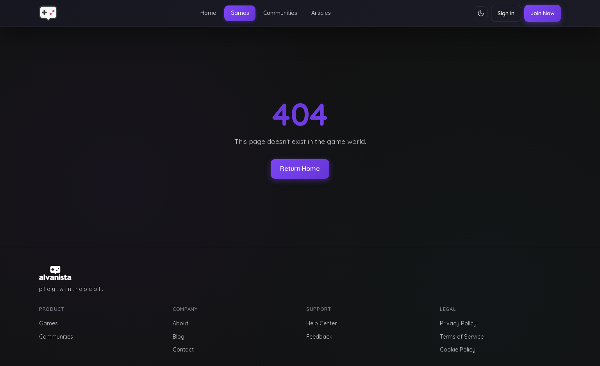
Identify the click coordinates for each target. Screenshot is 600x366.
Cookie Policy (457, 349)
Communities (280, 12)
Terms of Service (462, 336)
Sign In (506, 13)
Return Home (300, 168)
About (180, 323)
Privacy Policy (458, 323)
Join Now (542, 13)
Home (208, 12)
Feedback (319, 336)
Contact (183, 349)
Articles (321, 12)
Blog (178, 336)
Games (239, 12)
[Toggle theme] (481, 13)
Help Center (321, 323)
